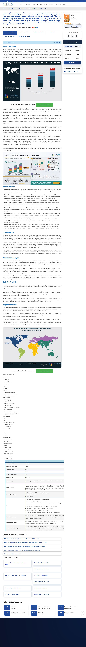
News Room (43, 4)
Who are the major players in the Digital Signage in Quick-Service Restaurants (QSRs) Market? (25, 538)
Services (35, 4)
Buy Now (72, 62)
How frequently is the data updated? (12, 549)
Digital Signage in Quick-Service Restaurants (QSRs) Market (33, 8)
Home (20, 4)
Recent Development (47, 33)
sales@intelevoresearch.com (11, 1)
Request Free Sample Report (44, 100)
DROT (37, 32)
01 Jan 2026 (10, 27)
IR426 (20, 27)
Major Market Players (27, 33)
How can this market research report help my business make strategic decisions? (22, 545)
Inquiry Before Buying (56, 33)
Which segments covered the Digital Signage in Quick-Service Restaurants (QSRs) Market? (24, 541)
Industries (27, 4)
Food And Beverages (12, 8)
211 (26, 27)
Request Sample (73, 26)
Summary (7, 32)
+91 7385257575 (23, 1)
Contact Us (58, 4)
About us (51, 4)
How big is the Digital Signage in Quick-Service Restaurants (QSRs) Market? (21, 534)
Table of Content (17, 32)
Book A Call (79, 1)
